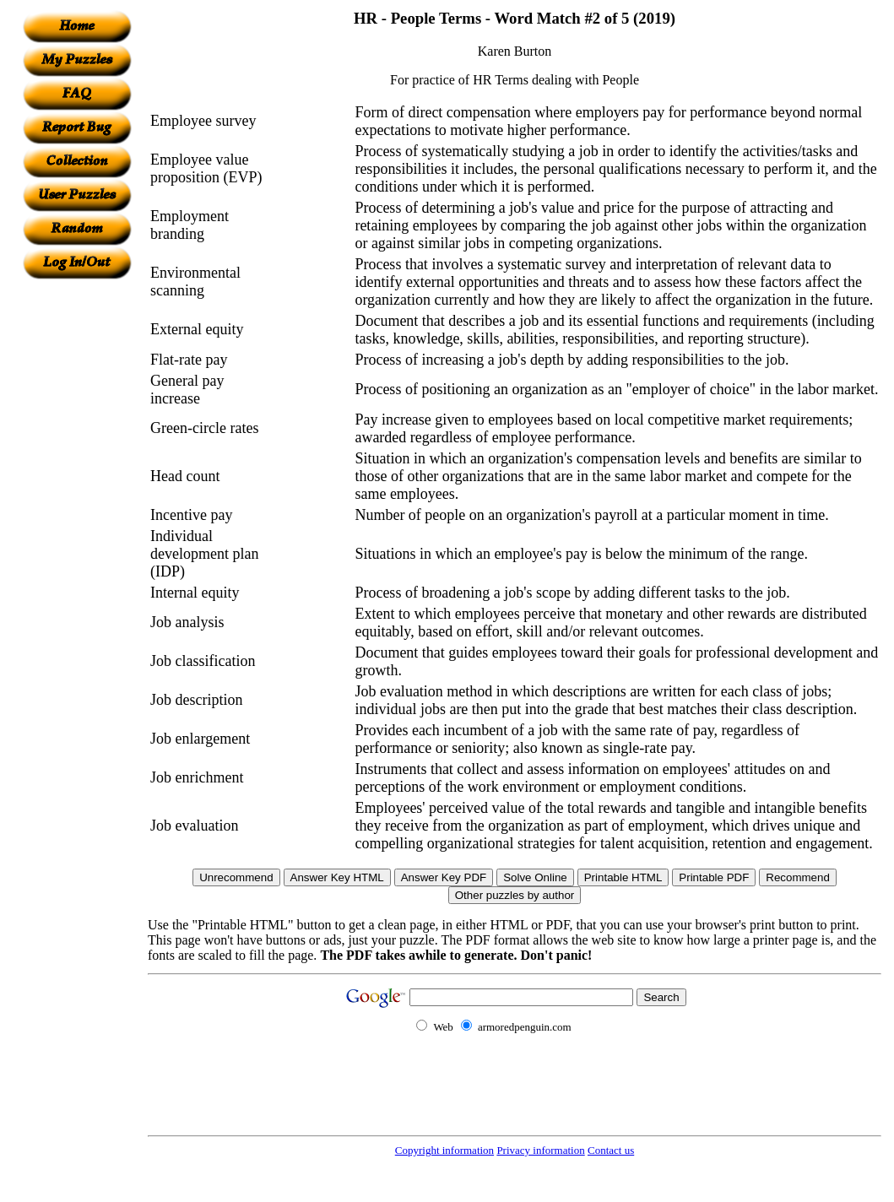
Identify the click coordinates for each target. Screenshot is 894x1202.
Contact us (611, 1150)
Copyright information (444, 1150)
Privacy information (540, 1150)
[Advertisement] (76, 532)
